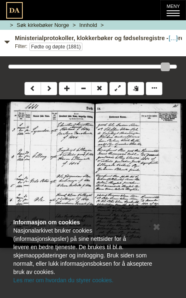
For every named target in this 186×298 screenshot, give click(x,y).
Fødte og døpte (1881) (56, 47)
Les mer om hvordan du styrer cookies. (63, 280)
